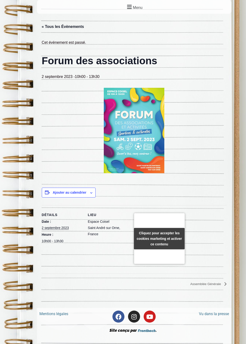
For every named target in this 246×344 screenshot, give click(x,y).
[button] (134, 6)
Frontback (146, 331)
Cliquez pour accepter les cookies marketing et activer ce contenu (159, 238)
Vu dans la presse (214, 314)
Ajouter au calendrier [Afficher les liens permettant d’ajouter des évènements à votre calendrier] (69, 193)
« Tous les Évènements (63, 27)
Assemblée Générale (203, 284)
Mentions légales (53, 314)
